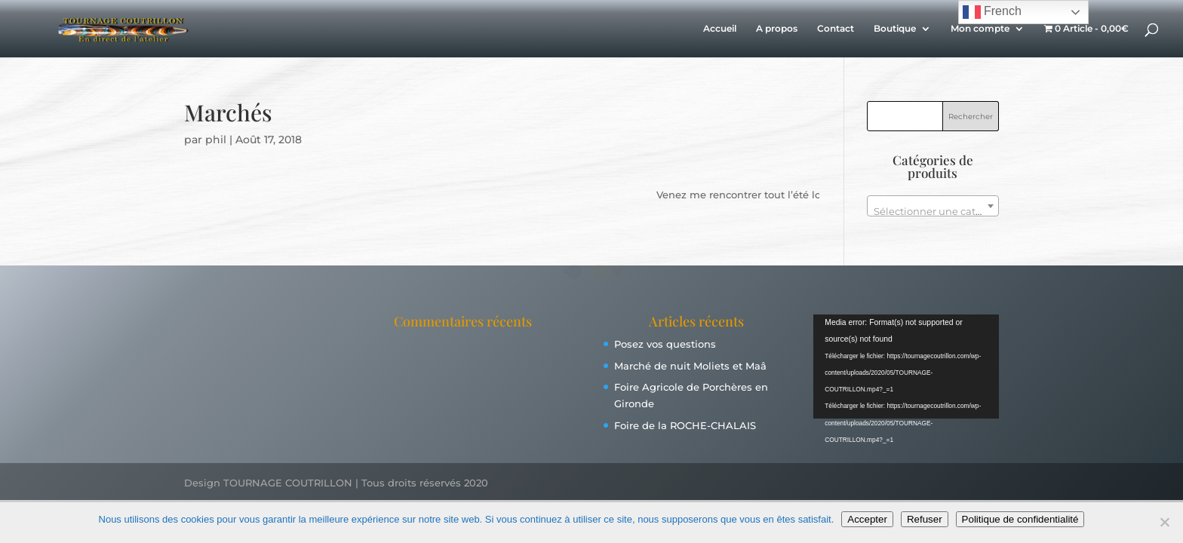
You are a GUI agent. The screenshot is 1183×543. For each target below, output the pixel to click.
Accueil (719, 28)
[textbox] (933, 211)
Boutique (895, 28)
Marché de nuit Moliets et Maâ (690, 366)
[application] (906, 366)
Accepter (867, 519)
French (992, 12)
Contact (835, 28)
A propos (776, 28)
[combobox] (933, 205)
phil (215, 139)
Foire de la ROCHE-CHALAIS (685, 425)
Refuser (924, 519)
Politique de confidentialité (1020, 519)
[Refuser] (1164, 521)
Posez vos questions (665, 344)
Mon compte (980, 28)
